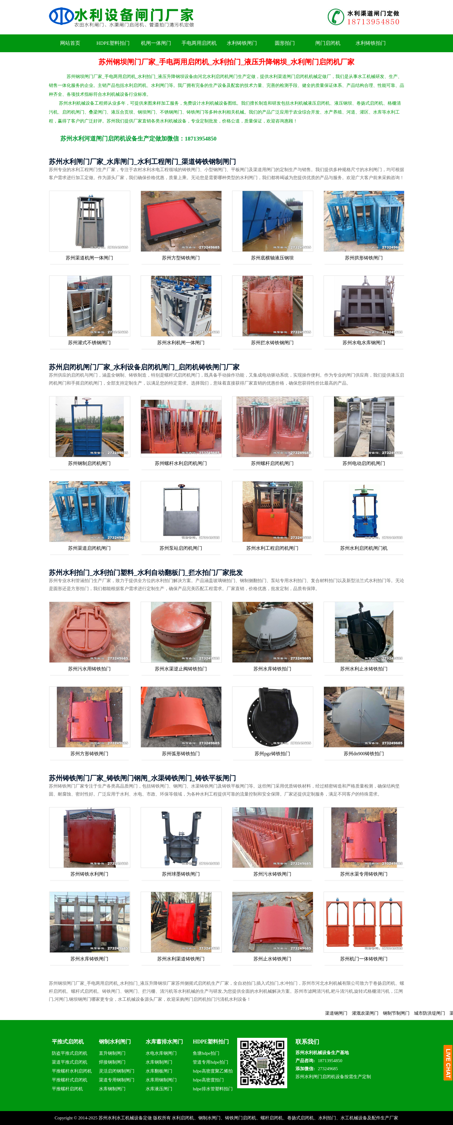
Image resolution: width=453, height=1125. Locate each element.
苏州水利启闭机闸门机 (364, 548)
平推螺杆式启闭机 (69, 1080)
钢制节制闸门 (403, 1013)
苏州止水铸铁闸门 (272, 958)
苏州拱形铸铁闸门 (364, 257)
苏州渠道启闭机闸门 (89, 548)
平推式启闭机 (68, 1042)
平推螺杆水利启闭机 (72, 1071)
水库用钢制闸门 (161, 1080)
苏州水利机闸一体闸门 (181, 342)
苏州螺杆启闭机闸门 (272, 463)
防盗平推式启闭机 (69, 1053)
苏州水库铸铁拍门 (272, 668)
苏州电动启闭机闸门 (364, 463)
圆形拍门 (285, 43)
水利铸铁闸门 (242, 43)
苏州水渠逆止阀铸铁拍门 (181, 668)
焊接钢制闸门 (112, 1062)
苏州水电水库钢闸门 (364, 342)
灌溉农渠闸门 (372, 1013)
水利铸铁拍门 (371, 43)
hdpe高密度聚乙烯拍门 (212, 1072)
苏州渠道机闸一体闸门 (89, 257)
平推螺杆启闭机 (67, 1088)
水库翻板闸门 (159, 1071)
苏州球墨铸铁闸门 (181, 874)
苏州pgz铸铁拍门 (272, 753)
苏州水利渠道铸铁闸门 (181, 958)
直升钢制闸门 (112, 1053)
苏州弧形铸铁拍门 (181, 753)
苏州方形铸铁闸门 (89, 753)
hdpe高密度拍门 (208, 1080)
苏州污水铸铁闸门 (272, 874)
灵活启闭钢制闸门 (116, 1071)
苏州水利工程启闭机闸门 (272, 548)
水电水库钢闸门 (161, 1053)
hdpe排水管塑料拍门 (212, 1088)
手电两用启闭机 (199, 43)
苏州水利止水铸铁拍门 (364, 668)
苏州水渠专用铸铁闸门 (364, 874)
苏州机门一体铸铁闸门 (364, 958)
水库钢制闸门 (112, 1088)
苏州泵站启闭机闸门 (181, 548)
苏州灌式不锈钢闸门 (89, 342)
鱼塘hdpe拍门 (206, 1053)
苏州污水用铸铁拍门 (89, 668)
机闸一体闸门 (156, 43)
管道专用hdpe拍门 (210, 1062)
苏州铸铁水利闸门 (89, 874)
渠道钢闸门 (343, 1013)
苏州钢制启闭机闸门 (89, 463)
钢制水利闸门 (115, 1042)
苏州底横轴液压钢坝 (272, 257)
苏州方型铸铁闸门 (181, 257)
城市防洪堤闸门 (436, 1013)
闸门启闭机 (327, 43)
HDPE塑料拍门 (113, 43)
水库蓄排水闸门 (164, 1042)
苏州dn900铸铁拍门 (364, 753)
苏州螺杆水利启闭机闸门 (181, 463)
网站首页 (70, 43)
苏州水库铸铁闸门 (89, 958)
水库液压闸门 (159, 1088)
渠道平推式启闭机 (69, 1062)
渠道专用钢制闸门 (116, 1080)
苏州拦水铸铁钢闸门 (272, 342)
